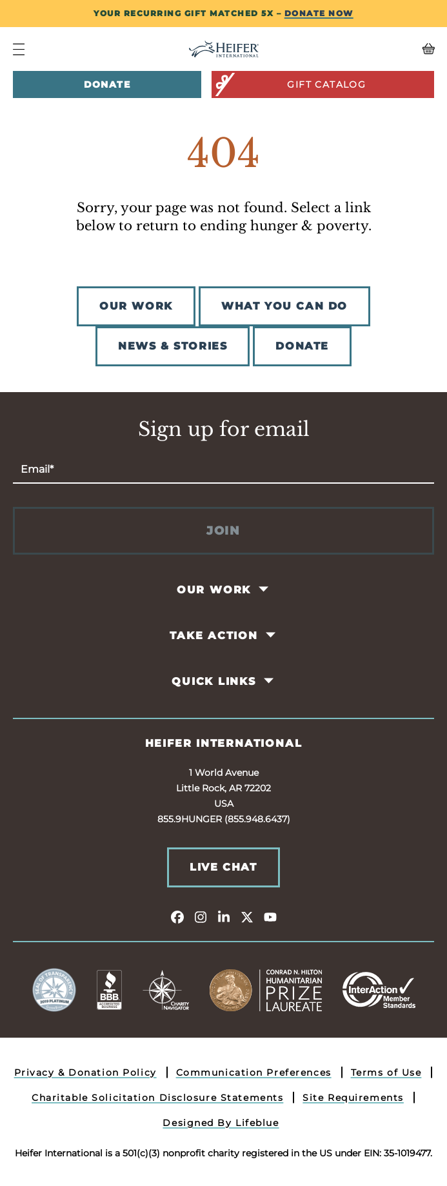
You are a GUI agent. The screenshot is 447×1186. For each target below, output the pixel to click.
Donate (107, 84)
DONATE (302, 346)
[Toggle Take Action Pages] (271, 635)
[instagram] (200, 916)
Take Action (214, 635)
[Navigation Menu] (19, 49)
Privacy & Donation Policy (85, 1072)
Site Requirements (353, 1097)
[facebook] (177, 916)
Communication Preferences (254, 1072)
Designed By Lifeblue (221, 1123)
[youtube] (270, 916)
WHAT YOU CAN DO (284, 306)
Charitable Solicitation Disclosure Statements (157, 1097)
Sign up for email (224, 429)
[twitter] (247, 916)
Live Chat (223, 867)
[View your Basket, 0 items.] (381, 49)
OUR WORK (136, 306)
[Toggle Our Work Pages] (264, 589)
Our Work (214, 590)
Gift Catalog (290, 84)
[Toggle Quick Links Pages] (269, 681)
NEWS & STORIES (172, 346)
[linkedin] (223, 916)
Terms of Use (386, 1072)
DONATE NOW (318, 13)
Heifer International (224, 743)
